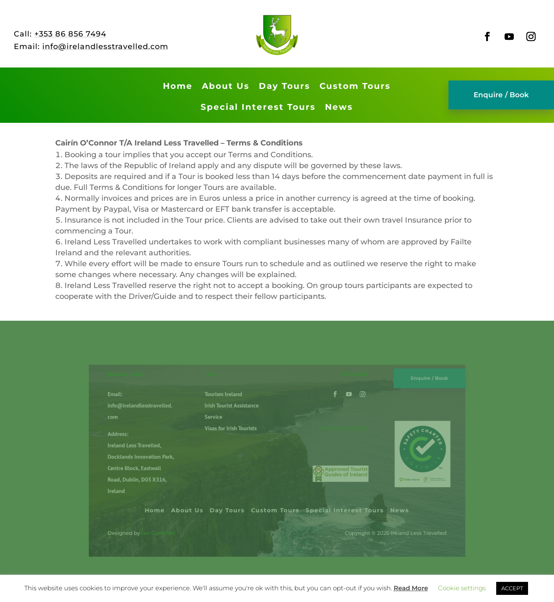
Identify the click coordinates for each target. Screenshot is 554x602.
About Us (226, 86)
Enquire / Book (501, 95)
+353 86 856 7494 (70, 34)
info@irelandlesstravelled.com (105, 46)
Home (178, 86)
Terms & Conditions (330, 434)
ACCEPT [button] (512, 588)
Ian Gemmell (181, 519)
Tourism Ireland (234, 407)
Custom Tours (355, 86)
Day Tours (284, 86)
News (339, 107)
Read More (411, 588)
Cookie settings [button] (462, 588)
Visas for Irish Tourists (239, 434)
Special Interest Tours (258, 107)
